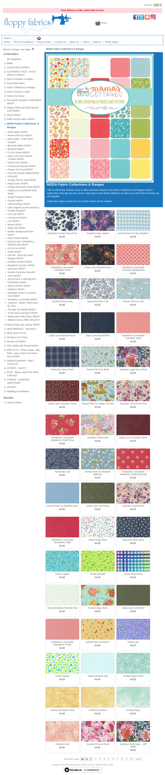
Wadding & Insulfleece (18, 198)
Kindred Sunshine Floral (62, 710)
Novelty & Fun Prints (17, 144)
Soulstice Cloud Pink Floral (133, 403)
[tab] (5, 63)
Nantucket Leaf (62, 471)
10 (131, 759)
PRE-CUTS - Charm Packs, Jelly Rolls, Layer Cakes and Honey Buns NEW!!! (23, 160)
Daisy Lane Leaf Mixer (133, 608)
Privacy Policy (44, 42)
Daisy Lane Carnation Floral (62, 403)
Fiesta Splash (62, 676)
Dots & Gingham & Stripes (20, 79)
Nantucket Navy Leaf (97, 301)
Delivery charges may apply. (18, 49)
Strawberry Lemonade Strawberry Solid (62, 541)
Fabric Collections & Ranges (21, 87)
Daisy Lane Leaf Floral (98, 506)
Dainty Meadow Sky (98, 676)
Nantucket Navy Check (62, 369)
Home (7, 42)
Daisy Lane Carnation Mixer (133, 437)
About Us (74, 42)
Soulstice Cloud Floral (133, 506)
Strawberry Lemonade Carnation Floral (62, 268)
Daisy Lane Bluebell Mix (98, 335)
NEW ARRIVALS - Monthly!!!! (21, 136)
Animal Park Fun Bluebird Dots (62, 506)
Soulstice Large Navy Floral (133, 369)
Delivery (97, 42)
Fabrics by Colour (16, 96)
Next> (139, 759)
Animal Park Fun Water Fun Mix (98, 403)
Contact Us (60, 42)
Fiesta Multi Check (133, 574)
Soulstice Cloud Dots (97, 437)
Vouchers (11, 194)
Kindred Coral (62, 744)
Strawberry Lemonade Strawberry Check (62, 643)
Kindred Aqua (133, 710)
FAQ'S (86, 42)
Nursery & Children (16, 148)
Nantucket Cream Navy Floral (62, 233)
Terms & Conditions (23, 42)
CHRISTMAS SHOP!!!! (18, 67)
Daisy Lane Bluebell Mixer (62, 335)
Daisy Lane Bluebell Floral (98, 267)
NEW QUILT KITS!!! (17, 140)
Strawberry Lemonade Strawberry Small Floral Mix (133, 473)
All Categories (14, 59)
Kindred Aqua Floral (133, 676)
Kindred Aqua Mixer (98, 608)
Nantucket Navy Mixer (133, 540)
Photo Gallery (112, 42)
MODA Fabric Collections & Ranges (65, 49)
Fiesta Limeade (98, 574)
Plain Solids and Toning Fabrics (22, 152)
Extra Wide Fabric (16, 83)
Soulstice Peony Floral (98, 744)
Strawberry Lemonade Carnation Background (133, 268)
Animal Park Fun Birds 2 (98, 642)
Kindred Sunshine (98, 710)
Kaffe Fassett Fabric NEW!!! (21, 119)
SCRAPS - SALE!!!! (16, 175)
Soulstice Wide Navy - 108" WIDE (133, 745)
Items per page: (71, 759)
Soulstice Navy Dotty (62, 301)
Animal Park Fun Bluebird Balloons (98, 473)
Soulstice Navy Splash (98, 233)
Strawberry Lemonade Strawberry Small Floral (62, 438)
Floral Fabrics (14, 115)
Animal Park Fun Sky (133, 301)
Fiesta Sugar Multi (98, 540)
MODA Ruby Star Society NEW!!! (23, 131)
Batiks (10, 63)
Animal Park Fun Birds (98, 369)
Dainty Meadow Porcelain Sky (62, 608)
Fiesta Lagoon (62, 574)
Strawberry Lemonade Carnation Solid (133, 336)
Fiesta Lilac (133, 642)
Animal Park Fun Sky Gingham (133, 233)
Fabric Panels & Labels (18, 91)
